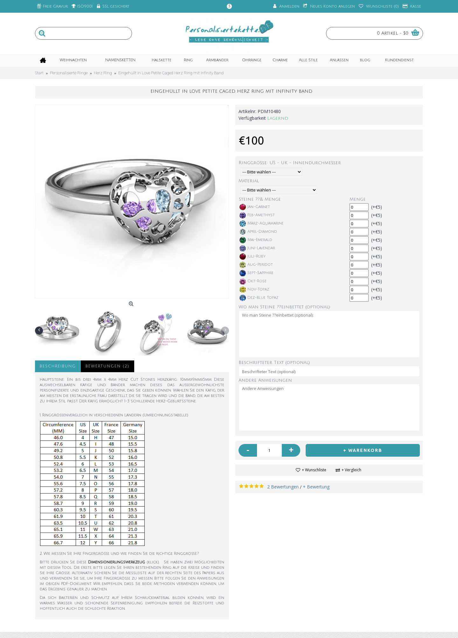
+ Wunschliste (314, 470)
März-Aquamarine (261, 223)
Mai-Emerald (255, 240)
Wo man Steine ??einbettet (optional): (285, 307)
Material (249, 180)
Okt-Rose (253, 281)
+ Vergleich (351, 470)
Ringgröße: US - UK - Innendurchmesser (290, 162)
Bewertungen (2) (107, 366)
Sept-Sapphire (256, 273)
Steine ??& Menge (260, 199)
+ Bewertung (316, 487)
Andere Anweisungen (265, 380)
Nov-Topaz (254, 289)
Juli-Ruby (252, 256)
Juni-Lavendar (257, 248)
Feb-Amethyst (257, 215)
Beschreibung (58, 366)
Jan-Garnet (254, 207)
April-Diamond (258, 232)
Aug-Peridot (256, 265)
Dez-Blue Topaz (258, 298)
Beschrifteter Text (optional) (274, 362)
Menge (358, 199)
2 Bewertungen (283, 487)
